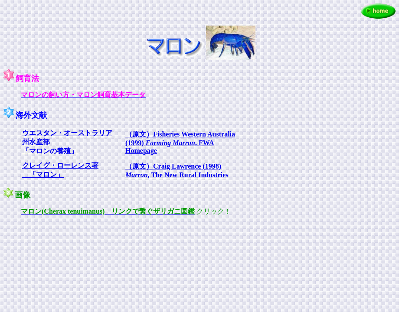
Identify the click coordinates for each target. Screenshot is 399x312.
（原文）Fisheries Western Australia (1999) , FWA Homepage (180, 142)
